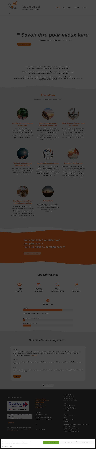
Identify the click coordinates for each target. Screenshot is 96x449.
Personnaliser (85, 442)
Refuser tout (68, 442)
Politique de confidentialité (7, 446)
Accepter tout (51, 442)
